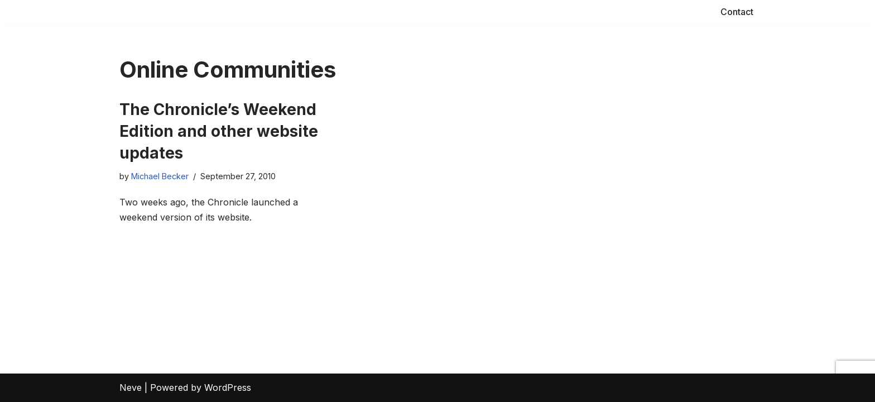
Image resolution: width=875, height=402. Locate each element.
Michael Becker (160, 176)
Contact (736, 11)
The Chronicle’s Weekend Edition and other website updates (218, 131)
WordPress (227, 387)
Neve (130, 387)
